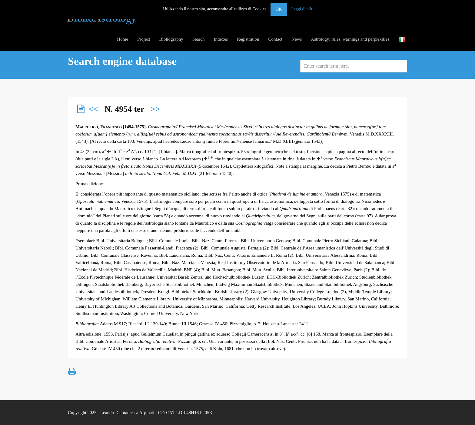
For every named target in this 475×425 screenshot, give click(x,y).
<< (93, 109)
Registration (248, 39)
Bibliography (171, 39)
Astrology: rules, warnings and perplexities (350, 39)
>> (155, 109)
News (296, 39)
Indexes (221, 39)
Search (198, 39)
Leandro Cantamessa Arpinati (127, 412)
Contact (275, 39)
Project (143, 39)
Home (122, 39)
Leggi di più (301, 9)
